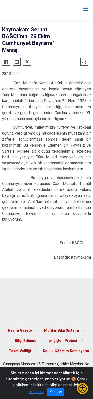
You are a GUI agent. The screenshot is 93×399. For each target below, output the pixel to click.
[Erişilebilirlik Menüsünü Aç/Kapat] (82, 388)
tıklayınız (36, 391)
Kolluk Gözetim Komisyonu (66, 351)
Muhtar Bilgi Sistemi (61, 330)
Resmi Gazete (20, 330)
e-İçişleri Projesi (63, 341)
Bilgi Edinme (25, 341)
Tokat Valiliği (20, 351)
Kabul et (56, 392)
